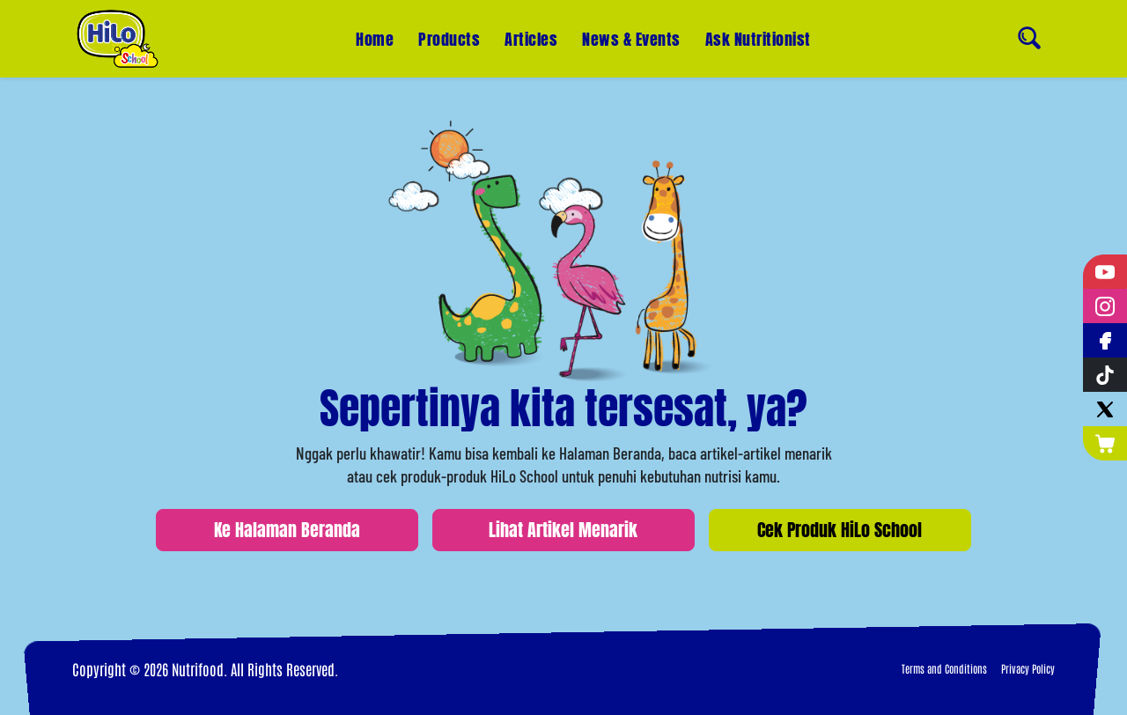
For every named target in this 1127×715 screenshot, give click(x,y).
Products (449, 39)
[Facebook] (1105, 340)
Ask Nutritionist (758, 30)
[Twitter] (1105, 409)
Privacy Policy (1028, 668)
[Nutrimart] (1105, 443)
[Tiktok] (1105, 375)
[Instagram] (1105, 306)
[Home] (117, 38)
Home (375, 39)
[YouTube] (1105, 271)
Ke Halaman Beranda (287, 529)
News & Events (631, 38)
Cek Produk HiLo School (839, 529)
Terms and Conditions (944, 668)
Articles (531, 39)
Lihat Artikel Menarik (563, 529)
